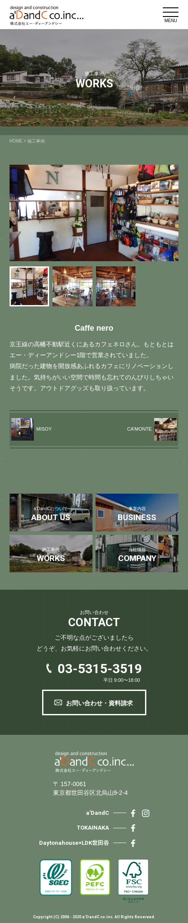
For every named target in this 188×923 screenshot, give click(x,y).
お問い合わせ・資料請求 (99, 703)
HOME (16, 141)
